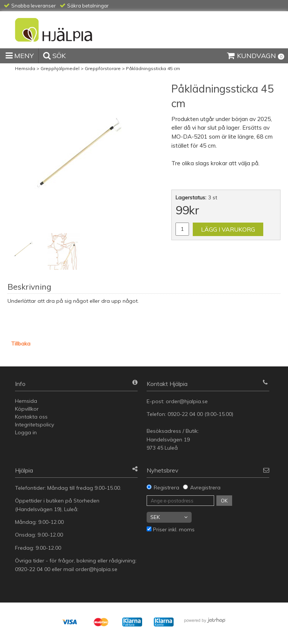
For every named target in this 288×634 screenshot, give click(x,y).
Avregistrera (205, 487)
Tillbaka (20, 343)
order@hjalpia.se (187, 401)
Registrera (166, 487)
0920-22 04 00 (185, 414)
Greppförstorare (103, 68)
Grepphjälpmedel (60, 68)
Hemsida (25, 68)
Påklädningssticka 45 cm (153, 68)
